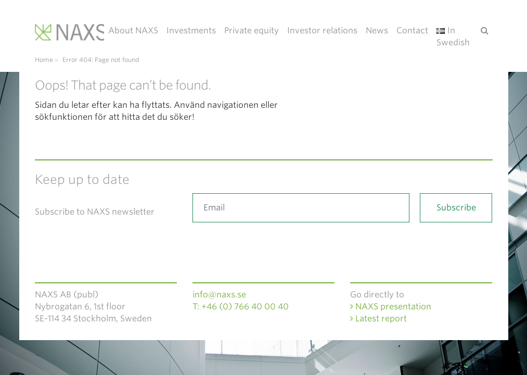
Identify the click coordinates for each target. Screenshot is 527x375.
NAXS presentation (390, 306)
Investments (191, 30)
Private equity (251, 30)
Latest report (378, 318)
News (377, 30)
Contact (412, 30)
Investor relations (322, 30)
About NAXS (133, 30)
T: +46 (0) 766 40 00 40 (240, 306)
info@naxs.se (219, 294)
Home (44, 60)
